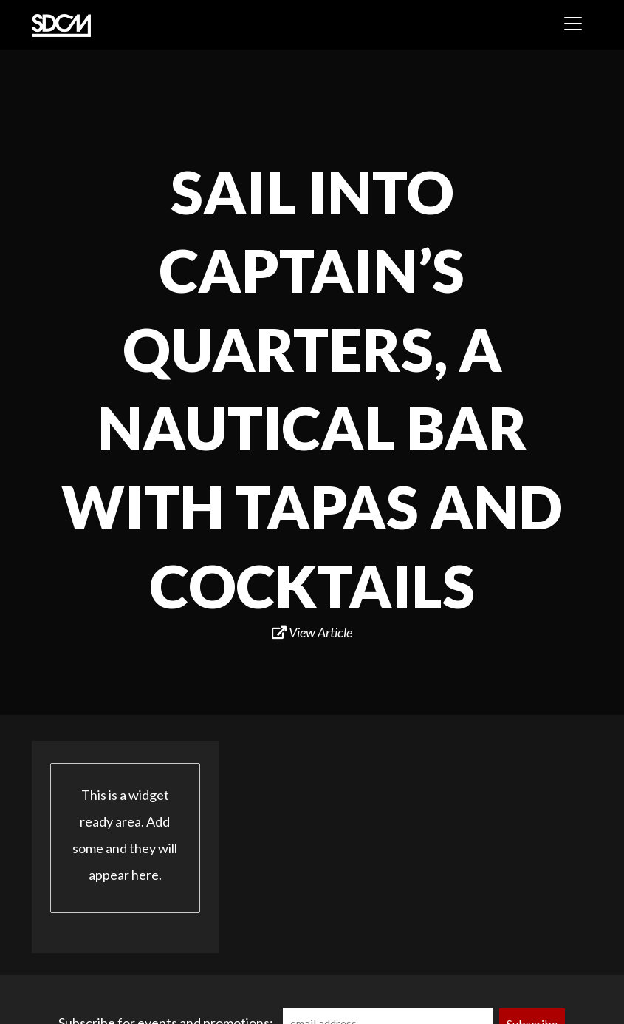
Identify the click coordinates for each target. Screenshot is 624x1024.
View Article (312, 632)
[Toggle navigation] (573, 24)
